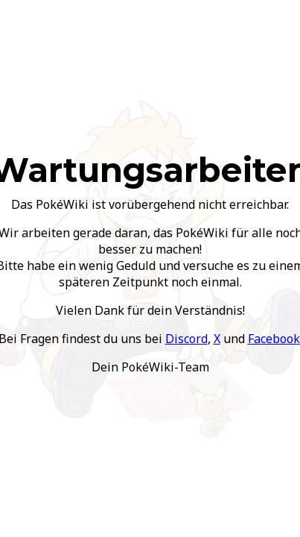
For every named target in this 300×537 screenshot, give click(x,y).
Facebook (274, 338)
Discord (186, 338)
